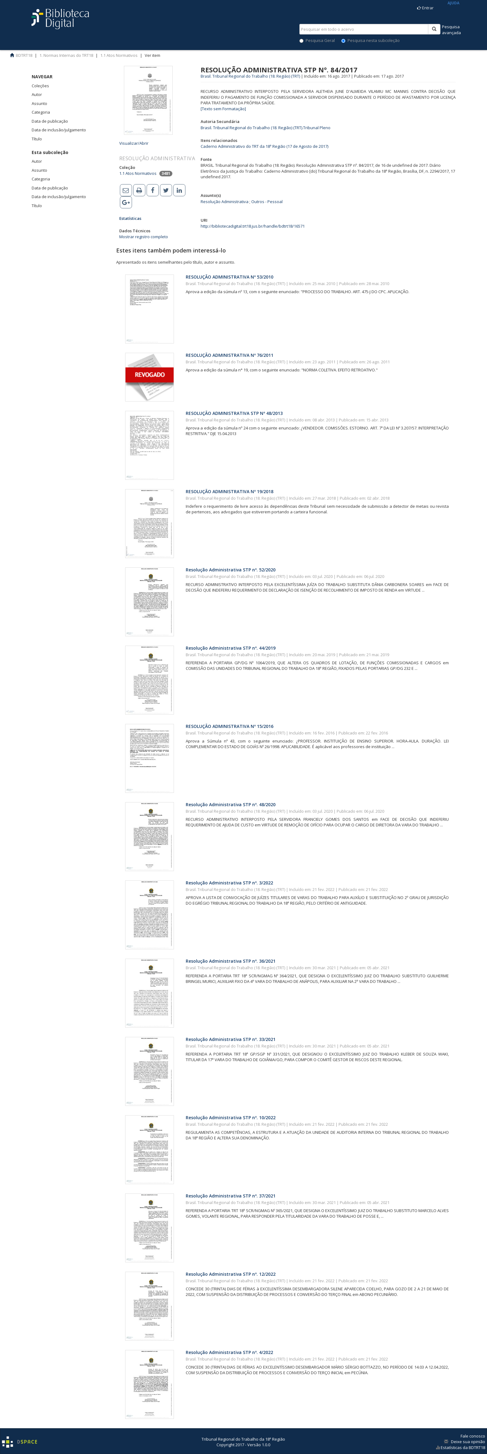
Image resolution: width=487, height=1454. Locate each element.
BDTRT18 (24, 55)
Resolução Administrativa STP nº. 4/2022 (229, 1352)
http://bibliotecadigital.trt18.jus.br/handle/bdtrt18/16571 (253, 226)
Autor (37, 94)
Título (37, 139)
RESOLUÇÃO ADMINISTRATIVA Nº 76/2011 (229, 355)
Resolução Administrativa (224, 201)
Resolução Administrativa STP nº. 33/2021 (230, 1039)
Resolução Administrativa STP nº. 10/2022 (230, 1117)
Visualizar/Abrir (133, 143)
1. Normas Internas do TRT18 (66, 55)
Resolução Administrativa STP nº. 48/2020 (230, 804)
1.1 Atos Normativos (119, 55)
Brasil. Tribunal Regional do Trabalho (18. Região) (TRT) (250, 76)
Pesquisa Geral (317, 40)
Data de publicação (50, 121)
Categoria (41, 112)
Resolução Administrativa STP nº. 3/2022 (229, 883)
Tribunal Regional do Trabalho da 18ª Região (243, 1439)
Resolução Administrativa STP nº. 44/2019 (230, 648)
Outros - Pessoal (267, 201)
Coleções (40, 86)
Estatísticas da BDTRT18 (462, 1447)
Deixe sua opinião (468, 1441)
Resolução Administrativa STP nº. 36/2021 (230, 961)
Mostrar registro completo (143, 236)
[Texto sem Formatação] (223, 108)
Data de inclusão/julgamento (59, 130)
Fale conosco (473, 1436)
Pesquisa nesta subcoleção (370, 40)
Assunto (39, 103)
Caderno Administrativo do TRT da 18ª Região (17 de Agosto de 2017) (264, 146)
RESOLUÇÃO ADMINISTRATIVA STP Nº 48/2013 (234, 413)
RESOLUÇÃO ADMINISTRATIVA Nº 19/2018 (229, 491)
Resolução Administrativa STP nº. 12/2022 (230, 1274)
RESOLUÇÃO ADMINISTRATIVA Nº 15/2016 (229, 726)
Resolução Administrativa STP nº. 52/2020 (230, 570)
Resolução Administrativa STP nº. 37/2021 (230, 1196)
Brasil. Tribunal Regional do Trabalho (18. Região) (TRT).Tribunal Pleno (265, 127)
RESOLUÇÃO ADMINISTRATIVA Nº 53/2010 (229, 277)
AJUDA (453, 3)
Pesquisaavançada (451, 29)
